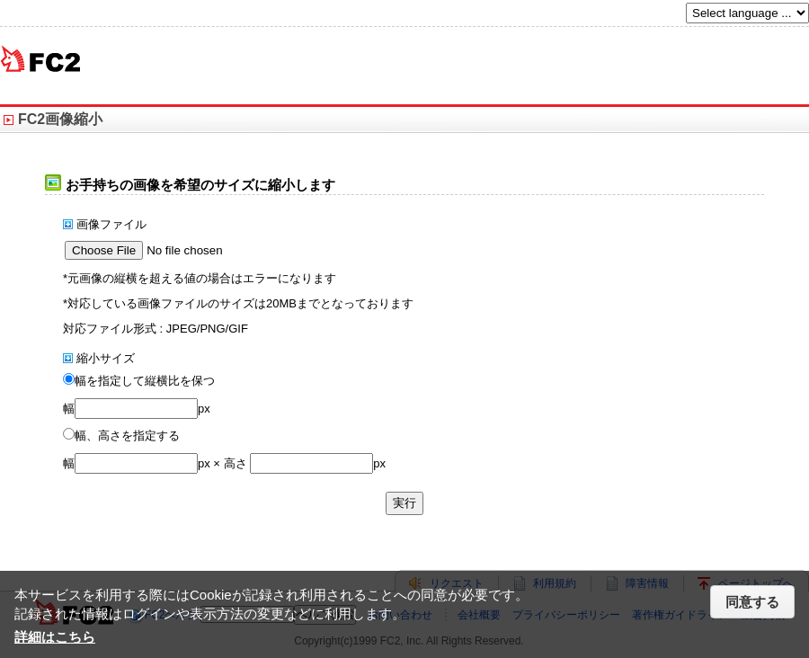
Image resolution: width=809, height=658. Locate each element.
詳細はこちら (54, 637)
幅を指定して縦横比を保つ (145, 380)
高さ (235, 463)
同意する (752, 601)
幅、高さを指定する (127, 435)
